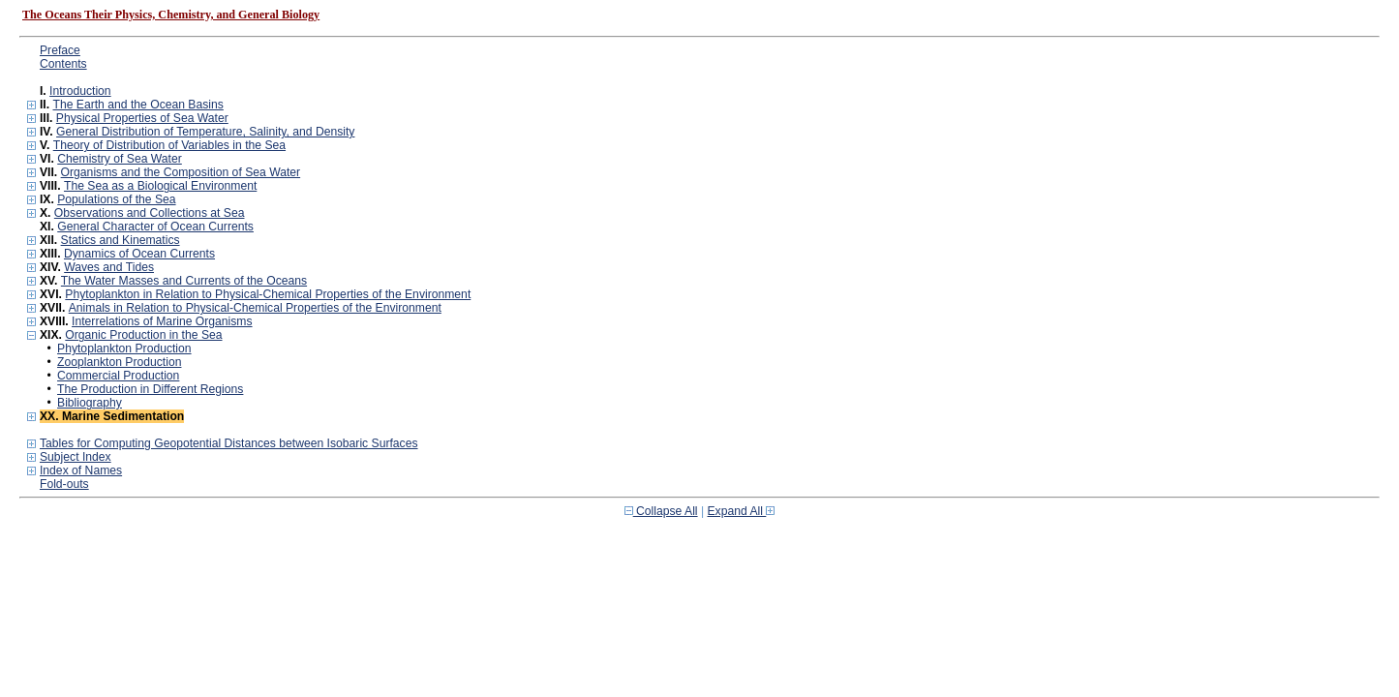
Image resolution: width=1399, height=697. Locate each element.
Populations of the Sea (116, 199)
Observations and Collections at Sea (149, 213)
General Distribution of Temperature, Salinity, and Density (205, 131)
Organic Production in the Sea (143, 335)
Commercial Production (118, 375)
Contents (63, 64)
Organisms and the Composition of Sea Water (181, 172)
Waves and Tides (109, 267)
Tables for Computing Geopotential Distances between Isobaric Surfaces (229, 443)
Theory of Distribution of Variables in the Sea (169, 145)
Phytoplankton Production (124, 348)
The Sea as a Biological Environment (160, 186)
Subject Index (75, 457)
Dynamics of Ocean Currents (139, 253)
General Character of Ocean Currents (155, 226)
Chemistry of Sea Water (119, 159)
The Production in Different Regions (150, 389)
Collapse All (661, 511)
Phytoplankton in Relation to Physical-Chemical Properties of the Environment (268, 294)
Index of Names (81, 470)
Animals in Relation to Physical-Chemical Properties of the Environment (255, 308)
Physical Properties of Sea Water (142, 118)
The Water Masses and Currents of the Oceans (184, 281)
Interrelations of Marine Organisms (162, 321)
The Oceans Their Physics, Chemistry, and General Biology (170, 14)
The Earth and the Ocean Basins (137, 104)
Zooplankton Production (119, 362)
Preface (60, 50)
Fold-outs (64, 484)
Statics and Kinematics (120, 240)
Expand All (742, 511)
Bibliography (89, 402)
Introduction (80, 91)
